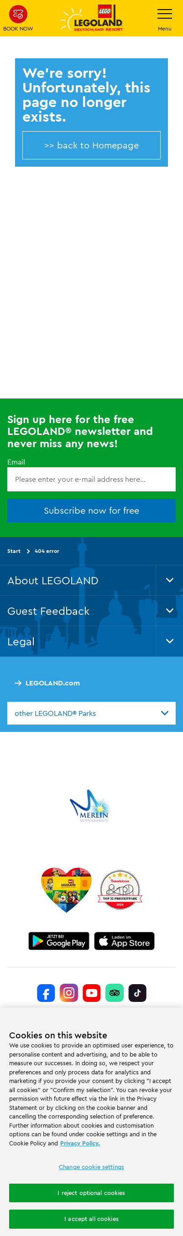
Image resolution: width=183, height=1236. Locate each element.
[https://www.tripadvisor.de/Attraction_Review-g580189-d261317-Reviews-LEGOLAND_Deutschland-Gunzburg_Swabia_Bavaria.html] (114, 993)
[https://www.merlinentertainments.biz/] (91, 805)
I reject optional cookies (91, 1192)
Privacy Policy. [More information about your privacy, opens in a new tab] (80, 1143)
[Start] (66, 890)
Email (16, 461)
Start (14, 550)
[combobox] (91, 713)
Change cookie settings (91, 1166)
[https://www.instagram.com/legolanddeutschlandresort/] (69, 993)
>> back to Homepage (91, 145)
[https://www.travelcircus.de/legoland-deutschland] (120, 890)
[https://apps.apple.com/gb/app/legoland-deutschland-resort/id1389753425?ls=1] (124, 941)
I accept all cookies (91, 1218)
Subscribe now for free (91, 510)
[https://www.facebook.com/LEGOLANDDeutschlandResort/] (46, 993)
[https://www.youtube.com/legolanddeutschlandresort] (92, 993)
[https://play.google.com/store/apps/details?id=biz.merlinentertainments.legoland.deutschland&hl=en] (58, 941)
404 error (47, 550)
